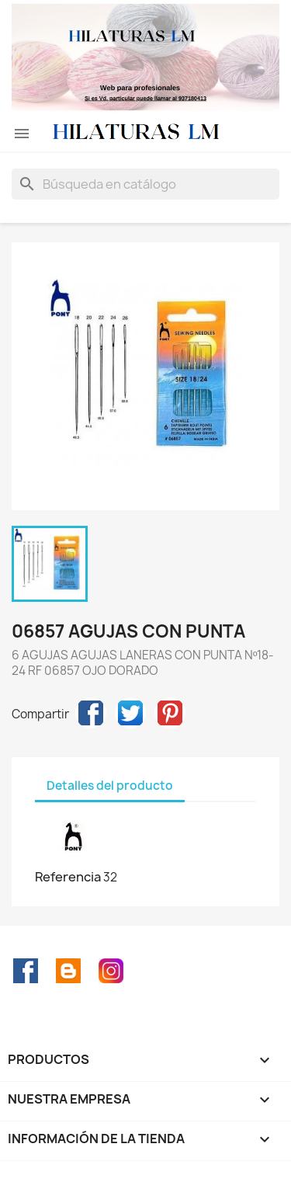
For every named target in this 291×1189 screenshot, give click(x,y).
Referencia (68, 877)
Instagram (111, 970)
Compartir (90, 712)
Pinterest (169, 712)
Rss (68, 970)
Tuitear (130, 712)
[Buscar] (145, 184)
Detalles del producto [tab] (110, 785)
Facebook (25, 970)
